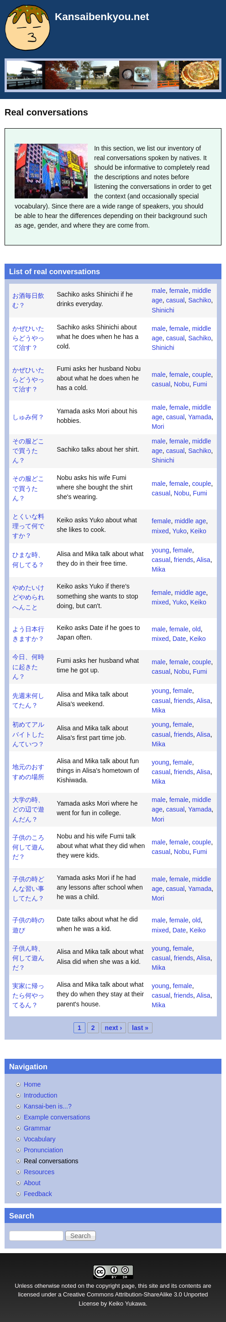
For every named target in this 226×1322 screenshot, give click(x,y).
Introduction (41, 1095)
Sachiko (199, 300)
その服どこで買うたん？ (28, 450)
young (160, 550)
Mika (158, 569)
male (159, 290)
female (179, 290)
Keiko (198, 531)
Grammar (37, 1128)
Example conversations (57, 1117)
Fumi (200, 384)
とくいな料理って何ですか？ (28, 526)
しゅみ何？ (28, 417)
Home (32, 1084)
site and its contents (175, 1285)
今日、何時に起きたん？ (28, 666)
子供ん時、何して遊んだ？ (28, 958)
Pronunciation (43, 1150)
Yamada (199, 417)
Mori (158, 426)
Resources (39, 1172)
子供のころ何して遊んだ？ (28, 847)
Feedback (38, 1193)
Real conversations (51, 1161)
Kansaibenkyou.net (102, 16)
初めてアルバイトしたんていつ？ (28, 734)
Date (179, 638)
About (32, 1183)
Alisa (203, 559)
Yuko (179, 531)
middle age (190, 521)
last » (140, 1027)
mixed (160, 531)
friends (183, 559)
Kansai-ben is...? (48, 1106)
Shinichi (163, 310)
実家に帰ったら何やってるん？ (28, 995)
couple (201, 374)
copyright (108, 1285)
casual (175, 300)
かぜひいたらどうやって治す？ (28, 338)
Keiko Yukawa (127, 1303)
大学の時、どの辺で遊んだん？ (28, 809)
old (196, 629)
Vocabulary (40, 1139)
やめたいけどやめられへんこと (28, 597)
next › (113, 1027)
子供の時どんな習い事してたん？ (28, 888)
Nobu (181, 384)
